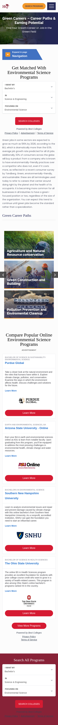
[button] (3, 275)
